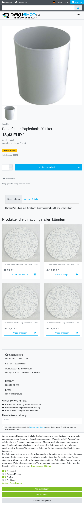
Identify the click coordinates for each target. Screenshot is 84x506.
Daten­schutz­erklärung (41, 466)
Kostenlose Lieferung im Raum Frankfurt (23, 404)
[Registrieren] (21, 2)
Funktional (11, 480)
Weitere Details (31, 199)
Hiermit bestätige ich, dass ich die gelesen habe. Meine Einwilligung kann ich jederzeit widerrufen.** (40, 428)
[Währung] (60, 2)
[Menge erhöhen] (11, 165)
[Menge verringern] (11, 168)
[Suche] (78, 7)
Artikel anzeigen (66, 274)
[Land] (54, 2)
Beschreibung (13, 199)
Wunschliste (9, 179)
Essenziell (11, 471)
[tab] (13, 199)
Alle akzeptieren (42, 489)
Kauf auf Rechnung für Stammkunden (22, 410)
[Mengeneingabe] (5, 167)
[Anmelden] (7, 2)
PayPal (10, 477)
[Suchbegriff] (38, 7)
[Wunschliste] (66, 2)
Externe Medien (14, 474)
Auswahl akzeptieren (42, 500)
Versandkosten (24, 184)
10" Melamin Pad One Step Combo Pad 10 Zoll (20, 264)
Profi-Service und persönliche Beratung (22, 407)
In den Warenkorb (59, 167)
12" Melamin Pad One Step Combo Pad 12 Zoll (20, 323)
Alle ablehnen (42, 495)
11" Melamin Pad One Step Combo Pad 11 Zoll (63, 264)
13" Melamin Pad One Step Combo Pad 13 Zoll (63, 323)
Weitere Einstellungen (12, 483)
